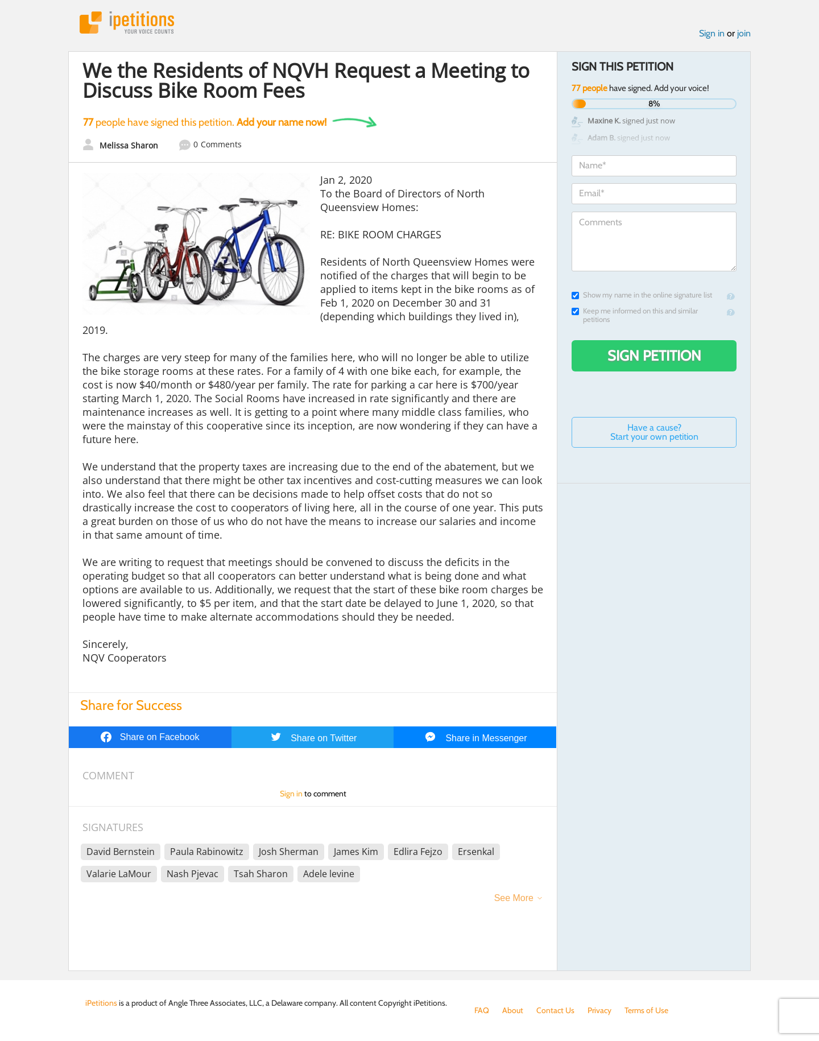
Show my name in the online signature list (642, 295)
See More (513, 898)
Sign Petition (654, 355)
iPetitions (127, 22)
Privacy (599, 1010)
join (744, 33)
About (512, 1010)
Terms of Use (646, 1010)
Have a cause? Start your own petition (654, 432)
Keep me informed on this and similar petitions (635, 315)
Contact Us (555, 1010)
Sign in (712, 33)
